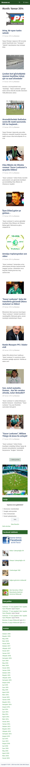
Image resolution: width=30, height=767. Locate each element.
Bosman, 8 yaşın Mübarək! (10, 620)
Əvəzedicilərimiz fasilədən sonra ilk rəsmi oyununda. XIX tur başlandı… (14, 121)
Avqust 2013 (6, 736)
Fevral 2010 (6, 758)
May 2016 (5, 663)
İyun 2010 (5, 748)
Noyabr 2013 (6, 729)
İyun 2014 (5, 712)
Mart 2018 (5, 641)
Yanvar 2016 (6, 670)
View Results (15, 524)
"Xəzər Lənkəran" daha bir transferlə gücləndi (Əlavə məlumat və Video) (14, 301)
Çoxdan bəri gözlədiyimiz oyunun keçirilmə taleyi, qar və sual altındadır (13, 76)
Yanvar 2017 (6, 653)
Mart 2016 (5, 665)
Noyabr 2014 (6, 702)
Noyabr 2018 (6, 636)
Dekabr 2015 (6, 673)
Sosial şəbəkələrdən (10, 516)
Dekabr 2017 (6, 646)
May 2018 (5, 639)
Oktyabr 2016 (6, 656)
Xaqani (17, 609)
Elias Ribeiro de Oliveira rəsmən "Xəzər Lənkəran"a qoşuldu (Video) (14, 167)
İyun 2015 (5, 687)
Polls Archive (6, 526)
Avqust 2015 (6, 682)
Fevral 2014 (6, 721)
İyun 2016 (5, 660)
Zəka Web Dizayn (24, 764)
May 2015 (5, 690)
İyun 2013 (5, 741)
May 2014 (5, 714)
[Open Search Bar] (19, 2)
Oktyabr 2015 (6, 678)
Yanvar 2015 (6, 699)
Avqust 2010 (6, 743)
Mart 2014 (5, 719)
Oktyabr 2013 (6, 731)
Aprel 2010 (5, 753)
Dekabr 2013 (6, 726)
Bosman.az (6, 2)
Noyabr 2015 (6, 675)
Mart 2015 (5, 695)
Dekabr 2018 (6, 634)
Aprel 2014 (5, 717)
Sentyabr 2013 (7, 734)
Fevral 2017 (6, 651)
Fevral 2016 (6, 668)
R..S (24, 620)
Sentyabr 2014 (7, 704)
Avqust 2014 (6, 707)
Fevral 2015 (5, 697)
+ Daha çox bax (15, 459)
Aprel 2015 (5, 692)
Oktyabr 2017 (6, 648)
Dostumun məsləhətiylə (11, 509)
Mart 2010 (5, 756)
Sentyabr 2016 (7, 658)
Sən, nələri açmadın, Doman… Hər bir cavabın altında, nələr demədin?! (13, 390)
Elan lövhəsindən (9, 514)
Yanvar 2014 (6, 724)
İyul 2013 (5, 738)
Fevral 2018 (6, 643)
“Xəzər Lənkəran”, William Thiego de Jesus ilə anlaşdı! (14, 434)
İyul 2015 (5, 685)
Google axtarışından (10, 511)
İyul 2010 (5, 746)
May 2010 (5, 751)
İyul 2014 (5, 709)
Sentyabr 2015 (6, 680)
